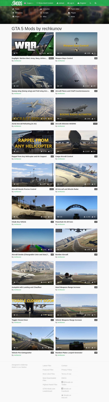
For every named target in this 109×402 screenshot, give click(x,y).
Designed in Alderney (20, 365)
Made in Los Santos (19, 367)
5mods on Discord (66, 396)
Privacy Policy (66, 370)
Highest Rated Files (50, 385)
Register (82, 3)
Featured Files (48, 370)
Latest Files (47, 366)
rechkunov (17, 61)
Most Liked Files (49, 374)
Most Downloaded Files (49, 379)
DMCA (63, 378)
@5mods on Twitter (67, 383)
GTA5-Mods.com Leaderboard (49, 390)
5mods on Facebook (66, 390)
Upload (60, 3)
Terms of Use (66, 374)
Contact (64, 366)
